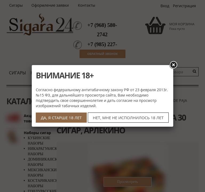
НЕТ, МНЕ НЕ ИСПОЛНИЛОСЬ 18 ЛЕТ (128, 117)
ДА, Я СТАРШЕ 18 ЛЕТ (61, 117)
